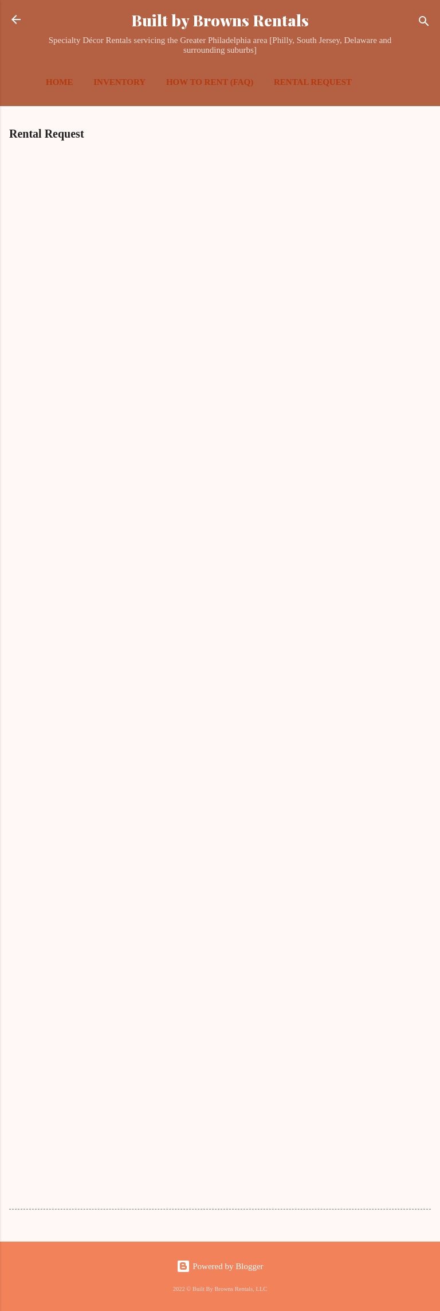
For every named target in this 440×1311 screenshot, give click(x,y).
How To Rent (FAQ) (209, 82)
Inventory (119, 82)
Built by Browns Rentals (220, 20)
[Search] (424, 23)
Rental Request (313, 82)
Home (59, 82)
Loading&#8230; (192, 660)
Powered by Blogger (219, 1266)
